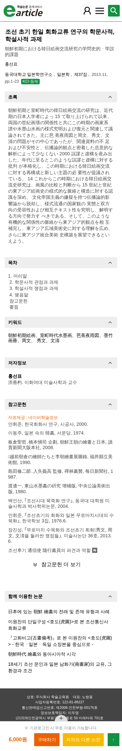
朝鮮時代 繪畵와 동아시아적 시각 (42, 654)
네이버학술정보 (43, 417)
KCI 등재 (30, 81)
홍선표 (11, 64)
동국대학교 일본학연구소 (29, 74)
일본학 (64, 74)
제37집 (81, 74)
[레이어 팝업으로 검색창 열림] (114, 11)
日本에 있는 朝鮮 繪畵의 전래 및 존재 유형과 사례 (59, 611)
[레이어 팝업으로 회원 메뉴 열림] (87, 11)
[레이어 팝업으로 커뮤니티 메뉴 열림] (99, 11)
